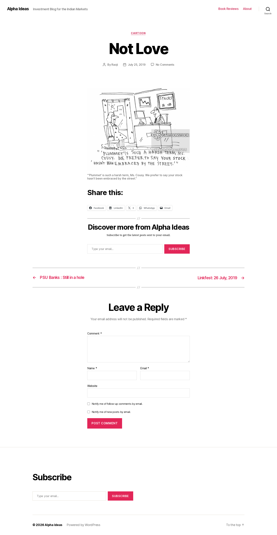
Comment (94, 333)
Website (92, 386)
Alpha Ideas (18, 9)
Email (144, 368)
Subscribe (177, 249)
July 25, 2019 (137, 65)
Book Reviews (228, 9)
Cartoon (138, 33)
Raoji (114, 65)
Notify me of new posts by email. (111, 412)
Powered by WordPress (84, 525)
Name (92, 368)
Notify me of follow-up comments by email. (117, 404)
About (247, 9)
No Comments (165, 65)
